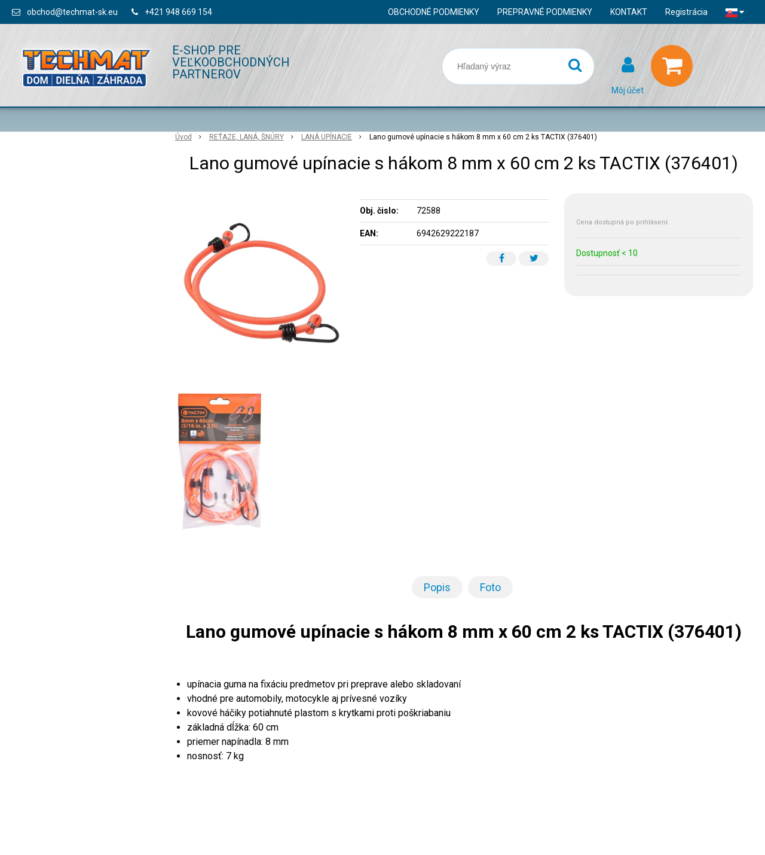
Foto (490, 587)
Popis (437, 587)
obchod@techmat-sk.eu (72, 12)
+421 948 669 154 (178, 12)
